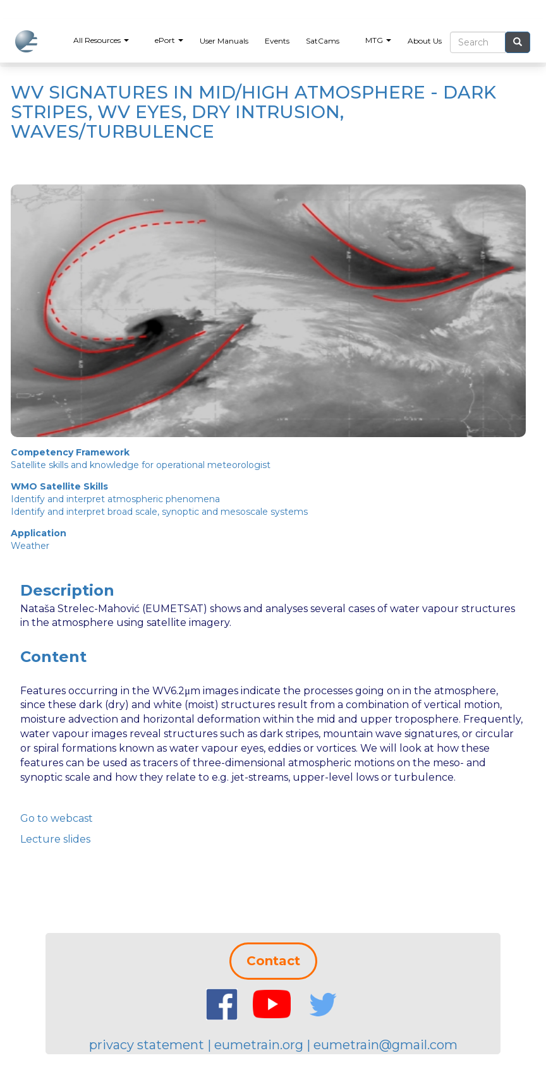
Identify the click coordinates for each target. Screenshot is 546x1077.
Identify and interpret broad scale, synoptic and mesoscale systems (159, 511)
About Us (425, 40)
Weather (30, 545)
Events (277, 40)
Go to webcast (56, 818)
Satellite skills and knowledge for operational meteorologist (140, 465)
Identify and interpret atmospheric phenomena (115, 499)
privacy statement (146, 1044)
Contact (273, 960)
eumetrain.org (258, 1044)
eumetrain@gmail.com (385, 1044)
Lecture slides (55, 839)
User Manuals (224, 40)
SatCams (322, 40)
